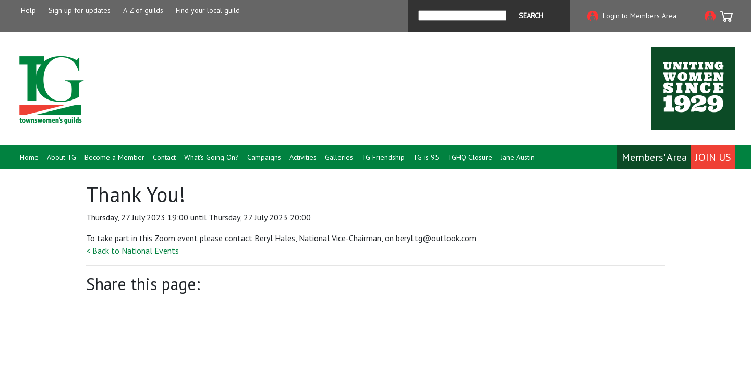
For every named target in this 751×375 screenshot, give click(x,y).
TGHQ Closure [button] (469, 157)
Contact (164, 157)
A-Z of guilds (143, 10)
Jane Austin (518, 157)
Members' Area (654, 157)
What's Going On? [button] (211, 157)
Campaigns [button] (264, 157)
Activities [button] (303, 157)
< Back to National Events (132, 250)
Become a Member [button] (114, 157)
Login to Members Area (639, 15)
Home (29, 157)
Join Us (713, 157)
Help (28, 10)
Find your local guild (208, 10)
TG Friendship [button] (383, 157)
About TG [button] (61, 157)
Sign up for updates (80, 10)
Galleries (339, 157)
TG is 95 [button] (426, 157)
